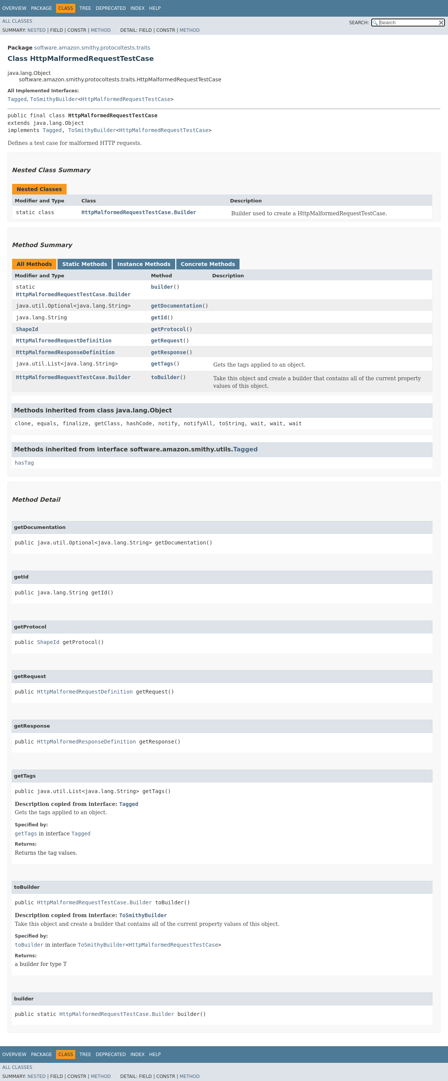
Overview (14, 8)
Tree (85, 8)
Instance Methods (143, 264)
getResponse (168, 352)
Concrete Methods (208, 264)
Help (155, 8)
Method (101, 30)
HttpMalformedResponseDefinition (65, 352)
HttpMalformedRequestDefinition (64, 341)
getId (159, 317)
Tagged (17, 99)
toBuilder (165, 377)
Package (41, 8)
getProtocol (168, 329)
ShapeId (27, 329)
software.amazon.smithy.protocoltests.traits (92, 48)
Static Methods (84, 264)
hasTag (24, 463)
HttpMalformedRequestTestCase (125, 99)
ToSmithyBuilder (54, 99)
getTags (162, 364)
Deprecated (111, 8)
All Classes (17, 21)
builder (162, 287)
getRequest (167, 341)
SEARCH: (359, 22)
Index (138, 8)
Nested (36, 30)
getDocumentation (176, 306)
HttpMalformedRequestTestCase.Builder (138, 212)
